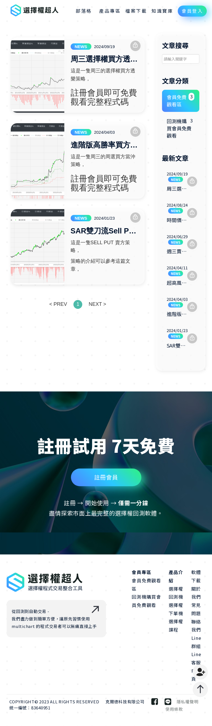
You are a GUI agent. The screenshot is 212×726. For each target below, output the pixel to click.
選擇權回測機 (176, 593)
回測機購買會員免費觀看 (180, 128)
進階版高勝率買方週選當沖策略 (105, 145)
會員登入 (192, 10)
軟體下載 (196, 576)
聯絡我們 (196, 625)
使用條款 (174, 709)
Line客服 (196, 658)
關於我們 (196, 593)
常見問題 (196, 609)
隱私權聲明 (187, 702)
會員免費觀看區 (180, 100)
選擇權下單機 (176, 609)
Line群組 (196, 642)
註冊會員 (106, 497)
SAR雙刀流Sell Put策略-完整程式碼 (105, 231)
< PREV (58, 304)
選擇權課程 (176, 625)
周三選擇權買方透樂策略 (105, 59)
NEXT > (97, 304)
